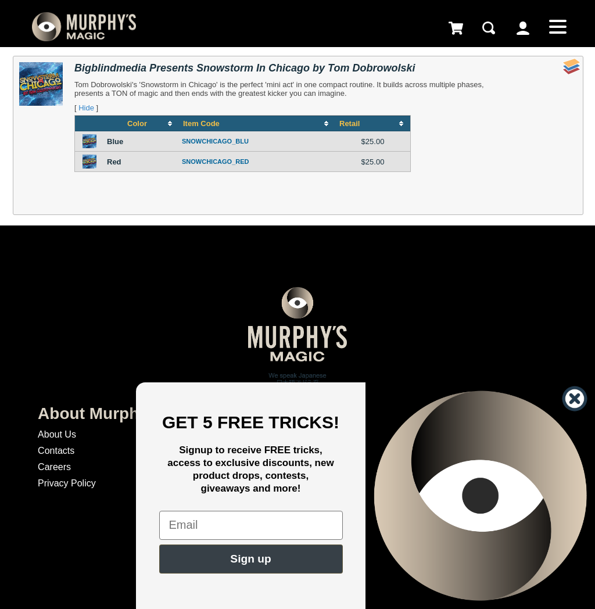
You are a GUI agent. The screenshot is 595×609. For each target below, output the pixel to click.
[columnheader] (141, 123)
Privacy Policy (67, 483)
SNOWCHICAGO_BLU (215, 141)
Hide (86, 107)
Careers (54, 467)
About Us (57, 434)
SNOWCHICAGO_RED (215, 161)
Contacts (56, 451)
